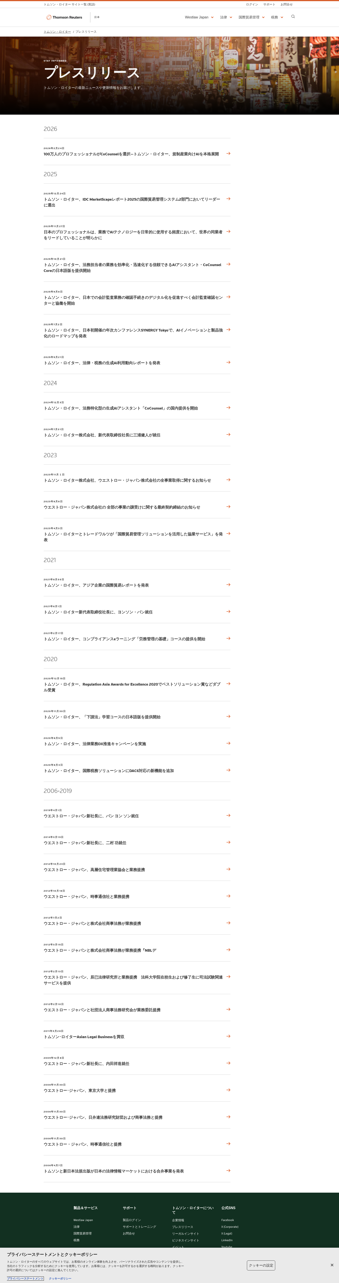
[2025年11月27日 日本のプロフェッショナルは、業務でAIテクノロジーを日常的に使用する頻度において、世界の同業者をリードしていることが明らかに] (137, 232)
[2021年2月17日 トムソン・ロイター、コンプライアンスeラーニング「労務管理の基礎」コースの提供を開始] (137, 636)
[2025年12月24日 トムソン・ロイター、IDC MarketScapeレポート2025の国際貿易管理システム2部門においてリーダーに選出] (137, 200)
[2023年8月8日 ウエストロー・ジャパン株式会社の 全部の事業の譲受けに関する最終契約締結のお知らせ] (137, 504)
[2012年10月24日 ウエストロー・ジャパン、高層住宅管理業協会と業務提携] (137, 867)
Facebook (227, 1220)
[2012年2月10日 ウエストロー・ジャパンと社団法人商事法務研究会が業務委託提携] (137, 1007)
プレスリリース (182, 1227)
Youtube (226, 1247)
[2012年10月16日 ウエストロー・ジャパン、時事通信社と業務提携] (137, 894)
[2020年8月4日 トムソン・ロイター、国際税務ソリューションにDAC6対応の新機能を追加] (137, 768)
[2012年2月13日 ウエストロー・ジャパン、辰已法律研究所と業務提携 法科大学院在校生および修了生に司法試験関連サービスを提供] (137, 977)
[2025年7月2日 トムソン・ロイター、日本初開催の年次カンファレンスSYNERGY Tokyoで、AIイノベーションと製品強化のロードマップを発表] (137, 330)
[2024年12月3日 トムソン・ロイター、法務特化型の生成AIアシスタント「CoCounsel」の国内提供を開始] (137, 405)
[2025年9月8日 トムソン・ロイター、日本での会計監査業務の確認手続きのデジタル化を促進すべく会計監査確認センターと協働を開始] (137, 298)
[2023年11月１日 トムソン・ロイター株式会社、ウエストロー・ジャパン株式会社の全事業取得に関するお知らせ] (137, 478)
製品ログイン (132, 1220)
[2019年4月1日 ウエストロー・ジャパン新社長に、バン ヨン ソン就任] (137, 813)
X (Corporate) (229, 1227)
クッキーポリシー (60, 1278)
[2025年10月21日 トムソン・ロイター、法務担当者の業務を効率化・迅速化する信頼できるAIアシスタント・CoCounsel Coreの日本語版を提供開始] (137, 265)
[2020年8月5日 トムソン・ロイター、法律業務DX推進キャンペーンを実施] (137, 741)
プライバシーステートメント (25, 1278)
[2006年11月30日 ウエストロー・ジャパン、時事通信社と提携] (137, 1142)
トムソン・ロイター (57, 31)
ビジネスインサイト (185, 1241)
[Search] (293, 16)
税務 (77, 1240)
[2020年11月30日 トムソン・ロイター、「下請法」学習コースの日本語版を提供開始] (137, 714)
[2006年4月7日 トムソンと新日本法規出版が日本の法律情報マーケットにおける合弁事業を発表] (137, 1168)
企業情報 (178, 1220)
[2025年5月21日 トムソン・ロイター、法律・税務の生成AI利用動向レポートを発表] (137, 360)
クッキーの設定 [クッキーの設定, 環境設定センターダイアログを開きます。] (261, 1265)
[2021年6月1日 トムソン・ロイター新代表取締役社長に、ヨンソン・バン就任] (137, 609)
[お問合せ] (286, 4)
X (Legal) (226, 1234)
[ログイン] (252, 4)
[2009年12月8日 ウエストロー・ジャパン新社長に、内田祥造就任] (137, 1061)
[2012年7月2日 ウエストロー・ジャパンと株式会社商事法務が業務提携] (137, 921)
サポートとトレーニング (139, 1227)
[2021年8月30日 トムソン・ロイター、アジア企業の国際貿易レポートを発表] (137, 582)
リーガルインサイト (185, 1234)
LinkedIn (227, 1240)
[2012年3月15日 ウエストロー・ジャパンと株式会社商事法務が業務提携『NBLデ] (137, 948)
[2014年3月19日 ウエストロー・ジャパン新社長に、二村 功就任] (137, 840)
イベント (178, 1247)
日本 (97, 17)
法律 (77, 1227)
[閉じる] (332, 1265)
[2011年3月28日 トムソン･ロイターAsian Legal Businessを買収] (137, 1034)
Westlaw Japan (83, 1220)
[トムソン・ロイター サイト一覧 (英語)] (71, 4)
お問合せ (129, 1234)
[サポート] (269, 4)
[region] (169, 1265)
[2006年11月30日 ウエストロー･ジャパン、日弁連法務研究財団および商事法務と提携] (137, 1115)
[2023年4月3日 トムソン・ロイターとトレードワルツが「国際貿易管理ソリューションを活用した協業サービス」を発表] (137, 534)
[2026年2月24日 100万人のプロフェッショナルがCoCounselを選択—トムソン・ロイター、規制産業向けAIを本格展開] (137, 151)
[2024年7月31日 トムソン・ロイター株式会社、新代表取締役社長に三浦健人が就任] (137, 432)
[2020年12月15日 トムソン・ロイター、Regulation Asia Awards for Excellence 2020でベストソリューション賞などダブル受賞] (137, 684)
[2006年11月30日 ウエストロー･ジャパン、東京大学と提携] (137, 1088)
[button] (199, 17)
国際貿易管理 (83, 1234)
